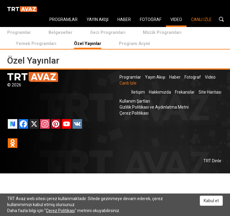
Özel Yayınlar (87, 43)
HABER (124, 19)
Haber (175, 77)
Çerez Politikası (134, 113)
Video (210, 77)
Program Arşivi (134, 43)
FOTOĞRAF (150, 19)
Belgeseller (60, 32)
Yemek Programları (36, 43)
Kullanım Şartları (134, 101)
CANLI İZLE (201, 19)
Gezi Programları (107, 32)
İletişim (138, 92)
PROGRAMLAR (63, 19)
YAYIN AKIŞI (97, 19)
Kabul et (211, 200)
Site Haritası (210, 92)
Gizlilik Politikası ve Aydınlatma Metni (154, 107)
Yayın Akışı (155, 77)
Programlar (19, 32)
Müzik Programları (162, 32)
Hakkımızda (160, 92)
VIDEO (176, 19)
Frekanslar (185, 92)
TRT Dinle (212, 160)
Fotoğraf (192, 77)
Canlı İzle (128, 83)
